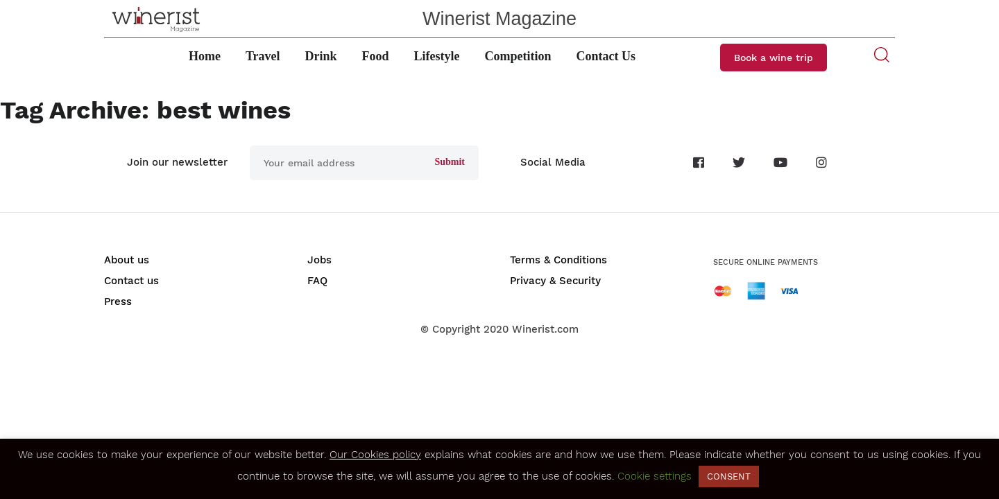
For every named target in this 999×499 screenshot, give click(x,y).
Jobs (319, 260)
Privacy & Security (555, 280)
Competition (518, 56)
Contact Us (606, 56)
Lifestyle (437, 56)
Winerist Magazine (499, 18)
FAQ (317, 280)
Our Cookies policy (375, 454)
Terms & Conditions (558, 260)
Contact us (131, 280)
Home (205, 56)
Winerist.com (545, 329)
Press (118, 301)
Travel (263, 56)
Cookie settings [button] (654, 476)
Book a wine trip (773, 57)
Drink (321, 56)
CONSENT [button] (729, 476)
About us (126, 260)
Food (375, 56)
